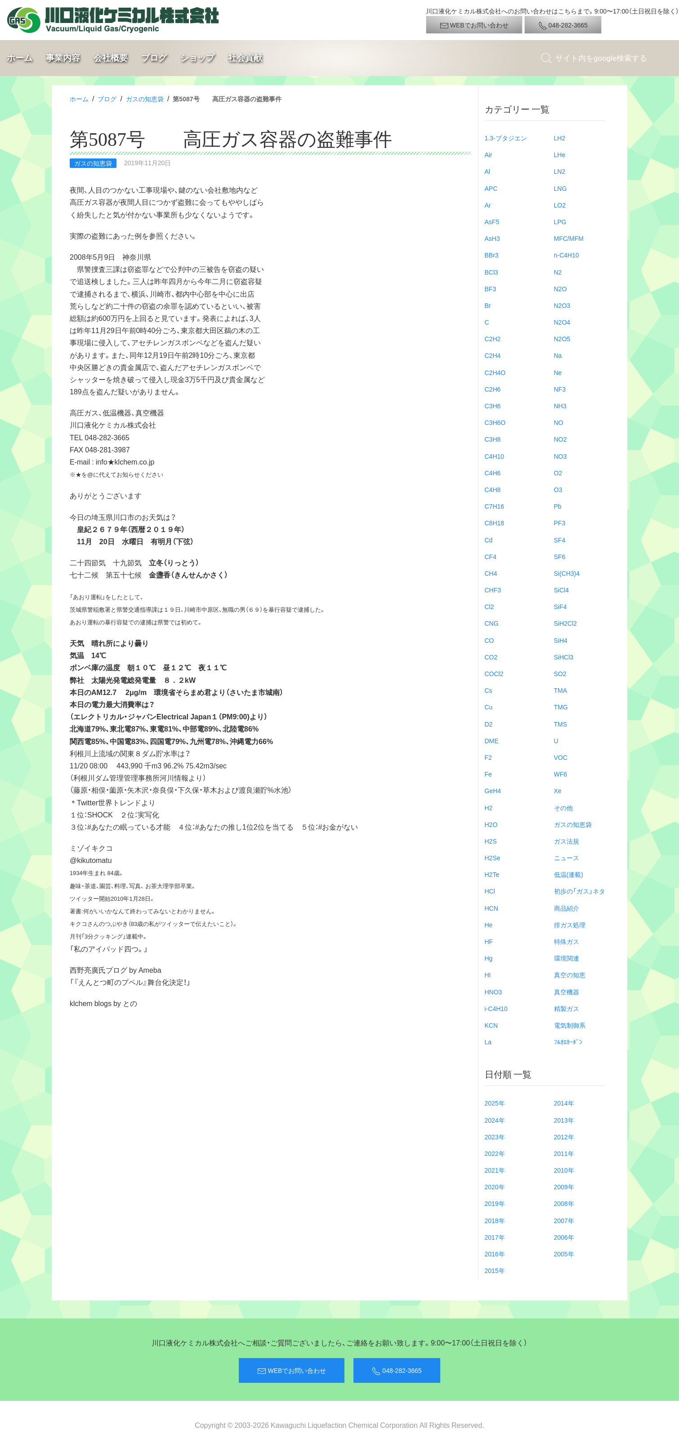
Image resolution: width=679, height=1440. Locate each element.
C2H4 (493, 355)
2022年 (495, 1153)
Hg (489, 957)
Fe (488, 773)
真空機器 (566, 991)
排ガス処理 (569, 924)
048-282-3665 (563, 25)
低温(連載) (568, 874)
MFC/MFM (569, 238)
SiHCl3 (564, 656)
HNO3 (493, 991)
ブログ (154, 58)
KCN (491, 1024)
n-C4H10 (566, 254)
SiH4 (560, 640)
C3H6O (495, 422)
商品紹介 (566, 907)
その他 (563, 807)
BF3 (490, 288)
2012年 (564, 1136)
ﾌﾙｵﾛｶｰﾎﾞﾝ (568, 1041)
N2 (558, 271)
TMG (561, 706)
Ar (488, 204)
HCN (491, 907)
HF (489, 941)
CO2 (491, 656)
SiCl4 (561, 589)
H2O (491, 824)
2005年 (564, 1253)
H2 (489, 807)
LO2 (560, 204)
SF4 (560, 539)
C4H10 (495, 455)
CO (489, 640)
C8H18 (495, 522)
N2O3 (562, 305)
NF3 (560, 388)
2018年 (495, 1220)
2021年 (495, 1169)
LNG (560, 188)
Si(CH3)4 (567, 573)
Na (558, 355)
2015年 (495, 1270)
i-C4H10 (496, 1008)
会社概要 (111, 58)
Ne (558, 372)
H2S (491, 840)
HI (488, 974)
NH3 (560, 405)
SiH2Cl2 (565, 622)
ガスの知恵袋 (145, 98)
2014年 (564, 1102)
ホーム (19, 58)
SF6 (560, 556)
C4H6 (493, 472)
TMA (560, 690)
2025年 (495, 1102)
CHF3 (493, 589)
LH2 (560, 137)
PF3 (560, 522)
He (489, 924)
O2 (558, 472)
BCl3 (491, 271)
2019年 (495, 1203)
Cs (488, 690)
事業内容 (63, 58)
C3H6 (493, 405)
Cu (489, 706)
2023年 (495, 1136)
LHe (560, 154)
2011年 (564, 1153)
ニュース (566, 857)
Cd (489, 539)
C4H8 (493, 489)
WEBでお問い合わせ (474, 25)
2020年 (495, 1186)
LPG (560, 221)
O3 (558, 489)
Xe (558, 790)
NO (558, 422)
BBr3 (492, 254)
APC (491, 188)
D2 (489, 723)
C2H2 (493, 338)
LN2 (560, 171)
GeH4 (493, 790)
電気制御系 (569, 1024)
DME (492, 740)
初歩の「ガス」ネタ (579, 890)
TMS (560, 723)
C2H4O (495, 372)
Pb (558, 505)
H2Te (492, 874)
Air (488, 154)
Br (488, 305)
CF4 (490, 556)
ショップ (197, 58)
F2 (488, 757)
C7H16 (495, 505)
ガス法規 (566, 840)
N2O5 (562, 338)
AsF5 (492, 221)
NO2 (560, 438)
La (488, 1041)
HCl (490, 890)
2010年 (564, 1169)
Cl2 (489, 606)
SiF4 (560, 606)
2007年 (564, 1220)
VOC (560, 757)
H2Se (492, 857)
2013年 (564, 1119)
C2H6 (493, 388)
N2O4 (562, 321)
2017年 (495, 1236)
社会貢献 (245, 58)
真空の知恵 (569, 974)
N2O (560, 288)
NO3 (560, 455)
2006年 (564, 1236)
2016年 (495, 1253)
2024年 (495, 1119)
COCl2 (494, 673)
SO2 (560, 673)
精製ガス (566, 1008)
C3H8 (493, 438)
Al (487, 171)
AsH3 (492, 238)
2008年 (564, 1203)
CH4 (491, 573)
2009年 (564, 1186)
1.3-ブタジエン (506, 137)
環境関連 (566, 957)
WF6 (560, 773)
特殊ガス (566, 941)
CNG (492, 622)
